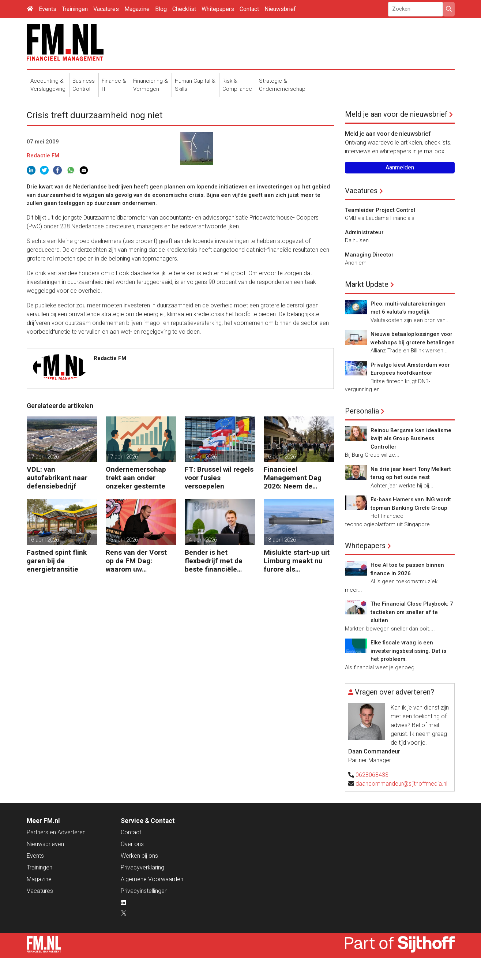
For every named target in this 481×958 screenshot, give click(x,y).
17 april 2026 (43, 456)
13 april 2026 (280, 539)
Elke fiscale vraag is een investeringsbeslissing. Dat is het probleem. (408, 650)
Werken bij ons (139, 855)
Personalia (362, 411)
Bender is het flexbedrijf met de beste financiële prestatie (214, 560)
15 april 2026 (122, 539)
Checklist (184, 8)
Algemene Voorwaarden (152, 879)
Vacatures (106, 8)
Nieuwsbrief (280, 8)
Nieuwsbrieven (45, 844)
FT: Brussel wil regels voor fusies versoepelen (219, 477)
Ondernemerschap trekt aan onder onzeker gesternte (136, 477)
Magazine (137, 8)
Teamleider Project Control (380, 210)
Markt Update (366, 284)
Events (47, 8)
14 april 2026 (201, 539)
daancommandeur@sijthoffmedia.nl (401, 783)
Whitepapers (218, 8)
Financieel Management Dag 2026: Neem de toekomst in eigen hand (293, 477)
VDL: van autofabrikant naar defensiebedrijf (57, 477)
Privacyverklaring (142, 867)
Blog (161, 8)
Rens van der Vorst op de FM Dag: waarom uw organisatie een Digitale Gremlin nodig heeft (136, 560)
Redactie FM (43, 155)
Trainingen (75, 8)
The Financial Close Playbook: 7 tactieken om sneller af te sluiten (412, 612)
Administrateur (364, 232)
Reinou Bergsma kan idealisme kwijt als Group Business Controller (411, 438)
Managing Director (369, 254)
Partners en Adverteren (56, 832)
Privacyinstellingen (144, 890)
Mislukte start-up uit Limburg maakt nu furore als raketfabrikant (297, 560)
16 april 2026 (201, 456)
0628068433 (372, 774)
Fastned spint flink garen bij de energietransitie (57, 560)
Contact (249, 8)
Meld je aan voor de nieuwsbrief (396, 114)
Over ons (132, 844)
